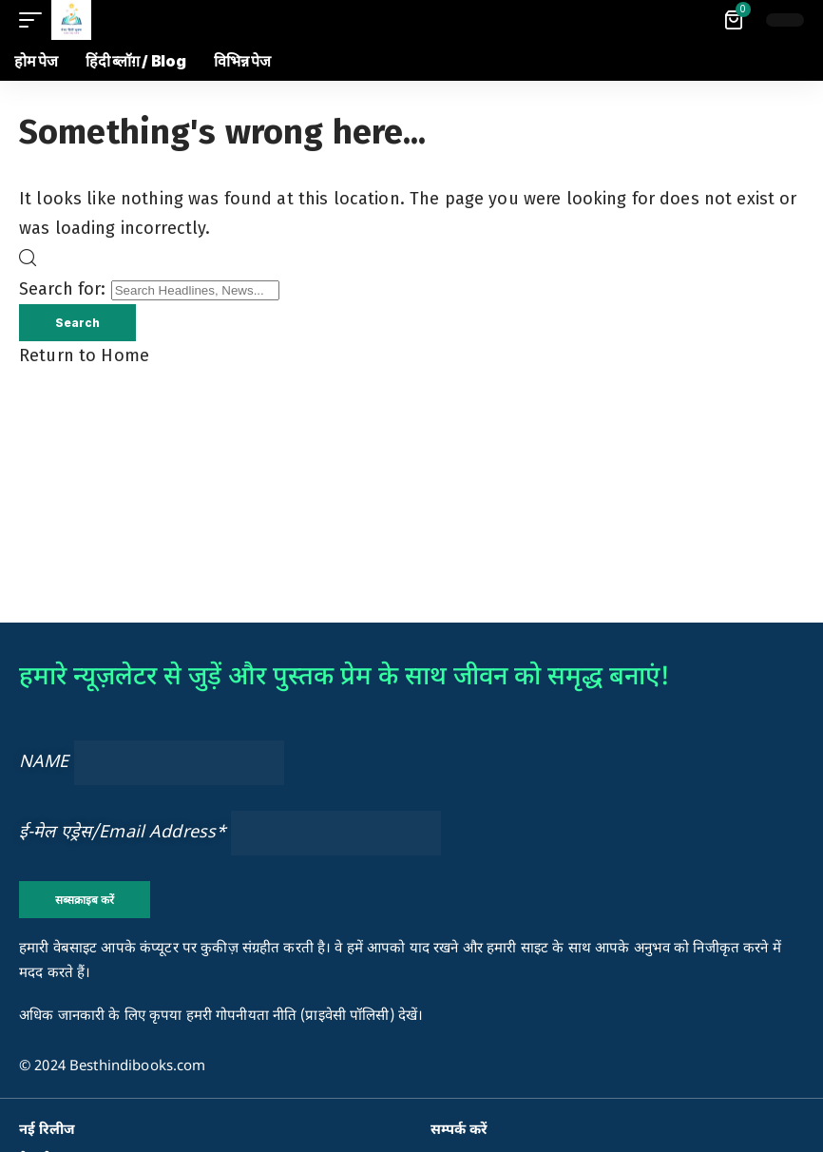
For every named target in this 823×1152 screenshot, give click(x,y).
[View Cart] (735, 20)
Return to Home (84, 356)
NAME (44, 763)
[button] (35, 20)
